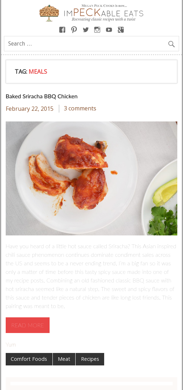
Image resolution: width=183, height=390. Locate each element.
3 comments (80, 109)
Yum (11, 344)
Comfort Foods (29, 358)
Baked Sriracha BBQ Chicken (42, 96)
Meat (64, 358)
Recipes (90, 358)
